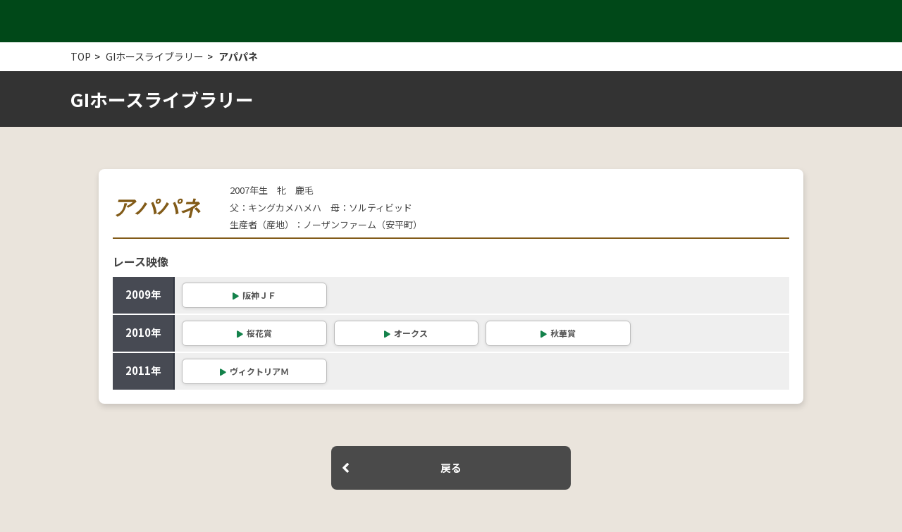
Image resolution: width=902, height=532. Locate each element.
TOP (80, 56)
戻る (451, 467)
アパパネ (238, 56)
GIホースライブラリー (155, 56)
